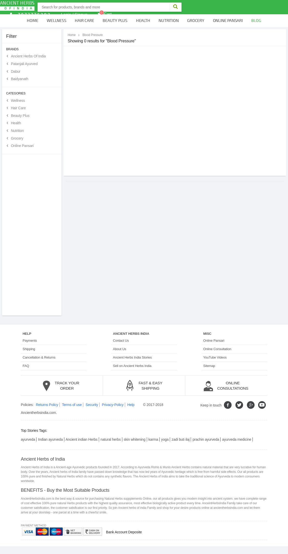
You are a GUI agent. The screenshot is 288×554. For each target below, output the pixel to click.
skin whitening (134, 439)
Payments (29, 340)
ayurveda (28, 439)
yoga (165, 439)
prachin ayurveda (206, 439)
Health (143, 20)
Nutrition (168, 20)
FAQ (25, 366)
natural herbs (111, 439)
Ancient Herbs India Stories (132, 357)
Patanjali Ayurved (24, 64)
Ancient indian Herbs (82, 439)
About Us (119, 349)
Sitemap (209, 366)
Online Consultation (217, 349)
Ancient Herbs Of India (28, 56)
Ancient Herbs (17, 5)
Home (32, 20)
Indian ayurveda (50, 439)
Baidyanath (19, 79)
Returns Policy (47, 405)
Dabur (15, 71)
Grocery (195, 20)
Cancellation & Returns (38, 357)
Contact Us (121, 340)
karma (153, 439)
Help (131, 405)
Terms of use (72, 405)
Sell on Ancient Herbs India (132, 366)
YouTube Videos (214, 357)
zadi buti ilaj (180, 439)
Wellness (56, 20)
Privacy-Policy (113, 405)
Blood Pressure (92, 35)
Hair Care (84, 20)
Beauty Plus (115, 20)
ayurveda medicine (236, 439)
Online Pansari (228, 20)
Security (92, 405)
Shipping (28, 349)
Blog (256, 20)
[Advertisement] (31, 234)
